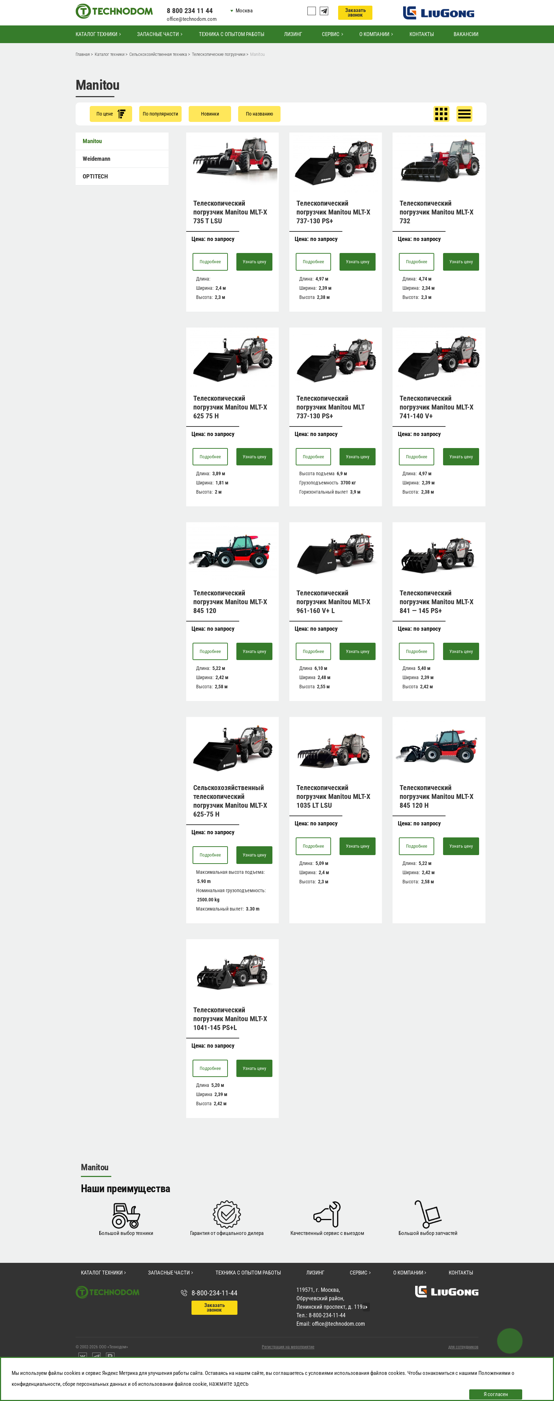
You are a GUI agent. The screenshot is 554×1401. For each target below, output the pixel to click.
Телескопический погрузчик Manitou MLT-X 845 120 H (436, 796)
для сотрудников (463, 1346)
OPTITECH (95, 176)
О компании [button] (374, 34)
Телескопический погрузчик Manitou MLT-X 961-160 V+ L (333, 602)
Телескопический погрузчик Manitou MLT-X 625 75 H (230, 407)
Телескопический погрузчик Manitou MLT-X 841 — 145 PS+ (436, 602)
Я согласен (496, 1394)
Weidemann (96, 158)
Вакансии (466, 34)
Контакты (421, 34)
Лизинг (293, 34)
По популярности (160, 114)
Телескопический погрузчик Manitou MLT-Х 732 (436, 212)
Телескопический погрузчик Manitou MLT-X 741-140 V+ (436, 407)
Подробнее (210, 261)
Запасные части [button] (158, 34)
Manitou (92, 141)
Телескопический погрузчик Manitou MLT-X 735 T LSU (230, 212)
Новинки (210, 114)
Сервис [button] (331, 34)
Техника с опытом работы (231, 34)
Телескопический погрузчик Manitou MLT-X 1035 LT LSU (333, 796)
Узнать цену (254, 261)
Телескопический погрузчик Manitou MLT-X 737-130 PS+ (333, 212)
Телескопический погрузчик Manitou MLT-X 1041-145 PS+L (230, 1019)
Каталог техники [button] (96, 34)
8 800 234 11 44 (190, 10)
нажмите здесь (229, 1383)
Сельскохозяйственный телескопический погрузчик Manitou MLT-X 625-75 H (230, 800)
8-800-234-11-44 (214, 1293)
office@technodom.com (192, 19)
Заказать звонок (355, 12)
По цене (110, 114)
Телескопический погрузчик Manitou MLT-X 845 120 (230, 602)
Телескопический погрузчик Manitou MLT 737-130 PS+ (330, 407)
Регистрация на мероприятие (288, 1346)
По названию (259, 114)
